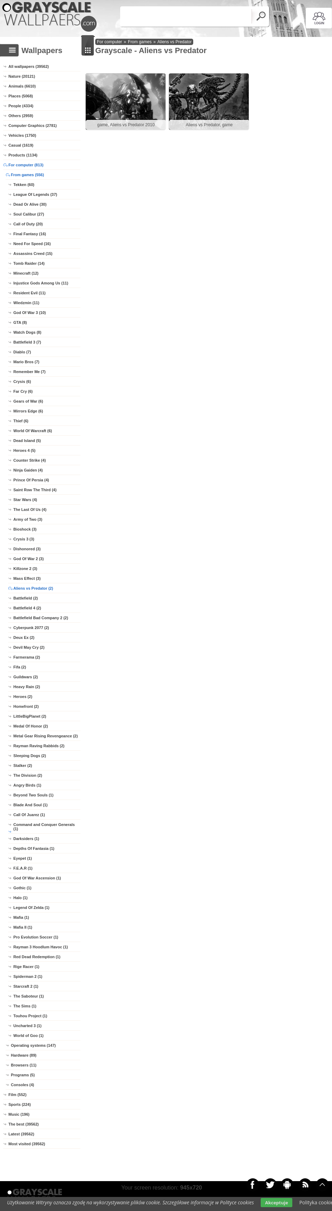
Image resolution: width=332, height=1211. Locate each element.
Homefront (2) (26, 706)
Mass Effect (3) (27, 578)
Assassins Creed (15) (32, 253)
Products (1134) (23, 155)
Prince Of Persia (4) (31, 480)
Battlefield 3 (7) (27, 342)
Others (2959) (20, 116)
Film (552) (17, 1095)
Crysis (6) (22, 381)
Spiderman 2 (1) (28, 976)
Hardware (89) (24, 1055)
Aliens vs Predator (174, 41)
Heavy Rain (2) (26, 687)
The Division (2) (27, 775)
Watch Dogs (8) (27, 332)
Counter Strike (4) (29, 460)
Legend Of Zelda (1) (31, 907)
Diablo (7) (22, 352)
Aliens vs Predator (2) (33, 588)
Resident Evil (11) (29, 293)
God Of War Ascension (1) (37, 878)
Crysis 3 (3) (23, 539)
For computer (109, 41)
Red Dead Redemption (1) (36, 957)
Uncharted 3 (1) (27, 1026)
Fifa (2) (19, 667)
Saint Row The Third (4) (35, 490)
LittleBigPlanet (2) (29, 716)
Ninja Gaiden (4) (28, 470)
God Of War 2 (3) (28, 559)
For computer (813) (26, 165)
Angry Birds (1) (27, 785)
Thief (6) (20, 421)
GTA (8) (20, 322)
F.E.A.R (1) (22, 868)
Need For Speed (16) (32, 244)
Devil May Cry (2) (29, 647)
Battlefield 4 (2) (27, 608)
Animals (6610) (22, 86)
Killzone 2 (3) (25, 568)
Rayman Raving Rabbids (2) (38, 746)
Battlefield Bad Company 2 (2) (40, 618)
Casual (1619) (20, 145)
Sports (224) (19, 1104)
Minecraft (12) (26, 273)
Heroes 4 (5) (24, 450)
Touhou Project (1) (30, 1016)
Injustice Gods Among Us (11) (40, 283)
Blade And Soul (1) (30, 805)
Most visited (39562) (26, 1144)
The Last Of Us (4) (29, 509)
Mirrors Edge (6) (28, 411)
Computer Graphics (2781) (32, 125)
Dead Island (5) (27, 440)
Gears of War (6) (28, 401)
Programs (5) (23, 1075)
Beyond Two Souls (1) (33, 795)
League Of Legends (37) (35, 194)
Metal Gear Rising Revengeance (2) (45, 736)
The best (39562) (23, 1124)
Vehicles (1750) (22, 135)
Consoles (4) (22, 1085)
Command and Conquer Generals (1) (44, 826)
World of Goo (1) (28, 1035)
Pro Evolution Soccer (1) (35, 937)
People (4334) (20, 106)
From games (139, 41)
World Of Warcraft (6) (32, 431)
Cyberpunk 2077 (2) (31, 628)
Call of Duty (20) (28, 224)
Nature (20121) (21, 76)
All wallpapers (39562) (28, 66)
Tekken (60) (23, 184)
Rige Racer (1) (26, 967)
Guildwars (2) (25, 677)
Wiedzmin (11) (26, 303)
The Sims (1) (24, 1006)
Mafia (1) (21, 917)
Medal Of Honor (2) (30, 726)
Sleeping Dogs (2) (29, 756)
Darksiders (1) (26, 839)
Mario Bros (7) (26, 362)
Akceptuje (276, 1202)
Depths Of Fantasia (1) (33, 848)
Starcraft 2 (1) (25, 986)
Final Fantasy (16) (29, 234)
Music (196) (19, 1114)
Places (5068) (20, 96)
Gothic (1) (22, 888)
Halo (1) (20, 898)
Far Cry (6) (23, 391)
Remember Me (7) (29, 372)
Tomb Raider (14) (29, 263)
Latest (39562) (21, 1134)
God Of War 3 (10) (29, 312)
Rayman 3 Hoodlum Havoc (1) (40, 947)
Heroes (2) (22, 696)
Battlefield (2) (25, 598)
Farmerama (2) (26, 657)
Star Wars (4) (25, 500)
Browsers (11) (24, 1065)
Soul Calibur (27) (28, 214)
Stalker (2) (22, 765)
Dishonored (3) (27, 549)
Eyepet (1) (22, 858)
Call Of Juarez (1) (29, 815)
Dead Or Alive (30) (29, 204)
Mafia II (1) (22, 927)
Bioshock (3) (25, 529)
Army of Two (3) (27, 519)
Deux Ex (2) (23, 637)
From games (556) (27, 175)
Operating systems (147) (33, 1045)
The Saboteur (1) (28, 996)
